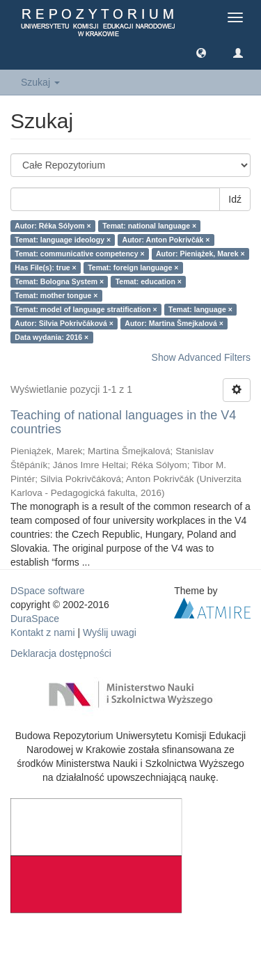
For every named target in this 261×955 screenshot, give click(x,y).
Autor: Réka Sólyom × (52, 226)
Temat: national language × (149, 226)
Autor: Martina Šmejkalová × (174, 323)
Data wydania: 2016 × (51, 337)
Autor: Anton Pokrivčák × (166, 239)
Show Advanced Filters (201, 357)
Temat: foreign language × (133, 267)
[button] (201, 52)
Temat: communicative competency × (79, 253)
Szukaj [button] (40, 82)
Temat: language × (200, 309)
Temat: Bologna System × (59, 281)
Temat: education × (149, 281)
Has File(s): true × (45, 267)
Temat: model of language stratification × (86, 309)
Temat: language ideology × (63, 239)
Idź (235, 199)
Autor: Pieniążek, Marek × (200, 253)
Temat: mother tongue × (56, 295)
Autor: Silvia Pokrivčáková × (64, 323)
